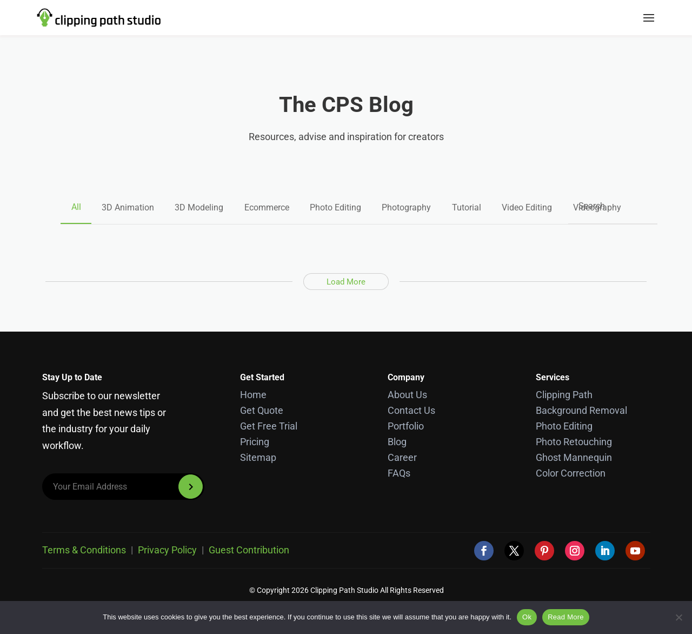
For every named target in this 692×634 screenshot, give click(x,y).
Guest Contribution (249, 550)
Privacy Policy (167, 550)
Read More (566, 617)
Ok (526, 617)
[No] (678, 617)
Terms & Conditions (84, 550)
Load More (346, 281)
